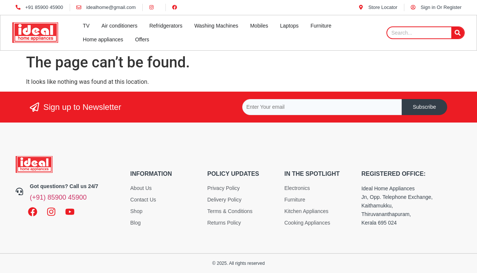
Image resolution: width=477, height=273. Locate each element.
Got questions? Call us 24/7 (64, 186)
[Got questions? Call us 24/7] (19, 191)
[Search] (457, 32)
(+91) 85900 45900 (58, 197)
